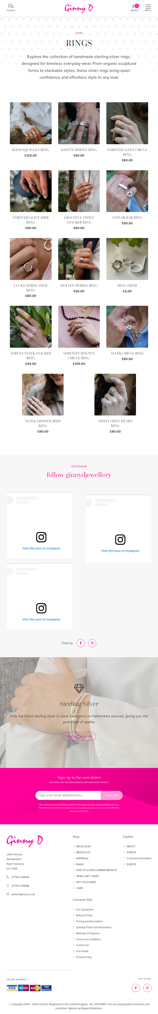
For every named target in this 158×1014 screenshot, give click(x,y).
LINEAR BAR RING (127, 217)
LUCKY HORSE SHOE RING (31, 288)
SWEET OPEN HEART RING (115, 423)
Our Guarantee (82, 909)
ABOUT (129, 846)
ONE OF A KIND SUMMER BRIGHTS (94, 870)
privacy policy (124, 1004)
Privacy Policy (82, 957)
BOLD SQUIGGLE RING (30, 150)
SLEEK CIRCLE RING (127, 353)
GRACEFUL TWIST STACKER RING (79, 220)
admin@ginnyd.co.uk (23, 894)
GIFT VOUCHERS (84, 882)
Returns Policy (82, 915)
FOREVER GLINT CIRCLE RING (127, 152)
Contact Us (80, 945)
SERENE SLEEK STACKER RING (30, 355)
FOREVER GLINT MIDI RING (31, 220)
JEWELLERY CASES (85, 876)
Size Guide (80, 951)
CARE (77, 888)
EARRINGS (80, 858)
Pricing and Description (87, 921)
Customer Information (137, 858)
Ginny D (43, 1004)
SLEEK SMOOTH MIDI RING (42, 423)
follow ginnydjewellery (79, 474)
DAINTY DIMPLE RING (79, 150)
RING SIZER (127, 285)
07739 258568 (20, 877)
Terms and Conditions (86, 939)
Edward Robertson (91, 1008)
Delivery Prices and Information (92, 927)
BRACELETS (81, 852)
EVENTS (129, 852)
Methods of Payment (86, 933)
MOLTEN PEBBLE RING (79, 285)
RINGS (78, 864)
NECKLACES (81, 846)
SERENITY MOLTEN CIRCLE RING (79, 355)
